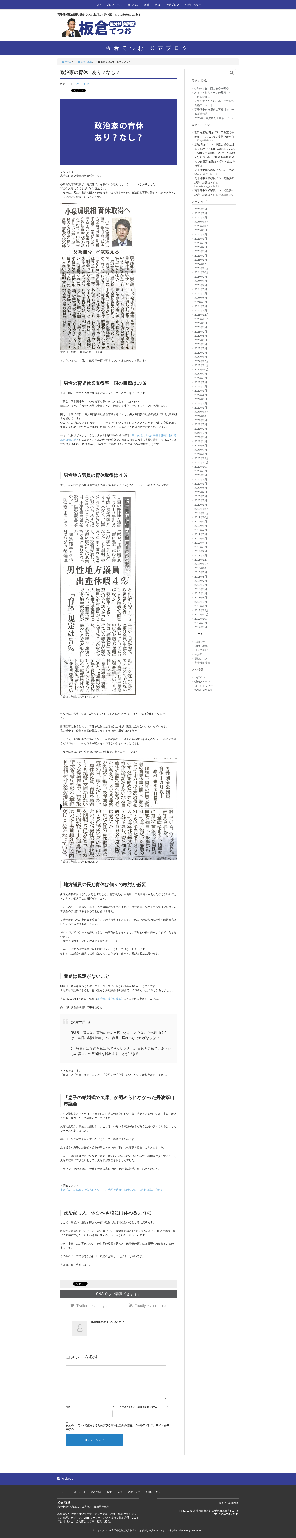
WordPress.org (203, 689)
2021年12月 (201, 411)
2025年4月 (200, 247)
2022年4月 (200, 394)
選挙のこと (201, 658)
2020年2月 (200, 500)
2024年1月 (200, 310)
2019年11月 (201, 513)
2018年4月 (200, 593)
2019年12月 (201, 508)
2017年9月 (200, 623)
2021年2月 (200, 449)
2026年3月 (200, 209)
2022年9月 (200, 373)
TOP (98, 4)
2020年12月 (201, 458)
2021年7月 (200, 428)
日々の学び (201, 650)
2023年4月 (200, 344)
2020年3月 (200, 496)
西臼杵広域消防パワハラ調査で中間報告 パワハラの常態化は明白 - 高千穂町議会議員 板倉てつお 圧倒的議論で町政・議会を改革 (214, 157)
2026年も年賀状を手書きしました (214, 118)
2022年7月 (200, 382)
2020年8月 (200, 475)
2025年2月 (200, 255)
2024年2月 (200, 306)
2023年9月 (200, 323)
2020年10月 (201, 466)
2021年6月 (200, 432)
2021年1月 (200, 454)
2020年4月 (200, 492)
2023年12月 (201, 314)
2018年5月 (200, 589)
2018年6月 (200, 584)
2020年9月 (200, 470)
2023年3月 (200, 348)
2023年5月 (200, 340)
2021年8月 (200, 424)
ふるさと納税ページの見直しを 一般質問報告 (214, 94)
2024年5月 (200, 293)
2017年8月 (200, 627)
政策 (146, 4)
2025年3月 (200, 251)
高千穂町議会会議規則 (110, 998)
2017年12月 (201, 610)
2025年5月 (200, 242)
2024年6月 (200, 289)
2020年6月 (200, 483)
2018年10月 (201, 568)
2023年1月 (200, 356)
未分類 (198, 654)
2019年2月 (200, 551)
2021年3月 (200, 445)
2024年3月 (200, 301)
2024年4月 (200, 297)
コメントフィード (205, 685)
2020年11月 (201, 462)
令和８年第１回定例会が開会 (211, 88)
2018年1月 (200, 606)
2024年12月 (201, 264)
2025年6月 (200, 238)
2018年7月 (200, 580)
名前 (68, 1406)
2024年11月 (201, 268)
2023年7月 (200, 331)
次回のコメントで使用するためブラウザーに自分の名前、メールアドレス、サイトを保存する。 (117, 1427)
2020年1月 (200, 504)
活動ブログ (172, 4)
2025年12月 (201, 221)
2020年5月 (200, 487)
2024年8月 (200, 280)
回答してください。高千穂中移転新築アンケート (214, 103)
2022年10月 (201, 369)
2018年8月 (200, 576)
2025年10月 (201, 225)
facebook (65, 1478)
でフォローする (92, 1305)
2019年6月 (200, 534)
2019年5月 (200, 538)
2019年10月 (201, 517)
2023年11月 (201, 318)
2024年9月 (200, 276)
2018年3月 (200, 597)
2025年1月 (200, 259)
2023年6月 (200, 335)
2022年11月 (201, 365)
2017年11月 (201, 614)
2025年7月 (200, 234)
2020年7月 (200, 479)
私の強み (133, 4)
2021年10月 (201, 416)
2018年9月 (200, 572)
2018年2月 (200, 601)
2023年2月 (200, 352)
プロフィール (114, 4)
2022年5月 (200, 390)
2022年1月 (200, 407)
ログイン (199, 677)
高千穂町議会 (202, 662)
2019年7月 (200, 530)
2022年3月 (200, 399)
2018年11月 (201, 563)
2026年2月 (200, 213)
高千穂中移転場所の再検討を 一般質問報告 (214, 111)
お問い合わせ (193, 4)
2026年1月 (200, 217)
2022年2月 (200, 403)
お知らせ (199, 641)
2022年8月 (200, 378)
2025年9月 (200, 230)
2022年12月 (201, 361)
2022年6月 (200, 386)
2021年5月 (200, 437)
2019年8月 (200, 525)
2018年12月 (201, 559)
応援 (157, 4)
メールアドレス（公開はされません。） (140, 1406)
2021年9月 (200, 420)
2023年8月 (200, 327)
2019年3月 (200, 547)
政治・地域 (82, 83)
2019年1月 (200, 555)
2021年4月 (200, 441)
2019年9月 (200, 521)
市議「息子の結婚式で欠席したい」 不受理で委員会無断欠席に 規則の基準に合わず (111, 1189)
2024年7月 (200, 285)
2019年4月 (200, 542)
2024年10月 (201, 272)
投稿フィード (202, 681)
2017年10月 (201, 618)
